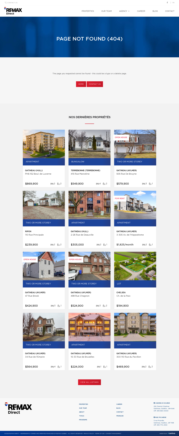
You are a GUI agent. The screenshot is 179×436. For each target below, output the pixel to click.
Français (120, 416)
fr (173, 3)
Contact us (12, 3)
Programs (83, 419)
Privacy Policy (89, 433)
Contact (169, 11)
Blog (155, 11)
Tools (81, 416)
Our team (106, 11)
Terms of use (99, 433)
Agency (123, 11)
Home (81, 84)
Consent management (113, 433)
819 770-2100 (162, 425)
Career (141, 11)
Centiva (171, 433)
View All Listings (89, 382)
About (81, 412)
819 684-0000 (162, 411)
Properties (88, 11)
